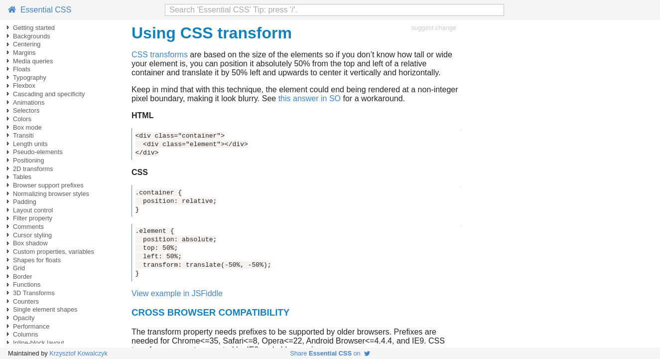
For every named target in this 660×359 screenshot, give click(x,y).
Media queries (33, 61)
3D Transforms (34, 293)
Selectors (26, 110)
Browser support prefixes (48, 185)
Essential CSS (39, 9)
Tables (22, 176)
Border (22, 276)
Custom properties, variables (53, 251)
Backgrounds (31, 36)
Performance (31, 326)
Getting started (34, 27)
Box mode (27, 127)
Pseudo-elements (38, 152)
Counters (26, 301)
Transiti (23, 135)
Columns (25, 334)
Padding (24, 201)
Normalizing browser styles (51, 193)
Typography (29, 77)
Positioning (28, 160)
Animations (28, 102)
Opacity (23, 318)
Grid (19, 268)
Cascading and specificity (49, 94)
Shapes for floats (37, 260)
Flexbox (24, 85)
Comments (28, 226)
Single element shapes (45, 309)
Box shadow (30, 243)
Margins (24, 52)
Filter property (32, 218)
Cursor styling (32, 235)
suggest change (433, 27)
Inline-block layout (38, 343)
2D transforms (33, 169)
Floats (21, 69)
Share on (330, 353)
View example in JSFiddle (177, 293)
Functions (26, 284)
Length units (30, 144)
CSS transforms (160, 54)
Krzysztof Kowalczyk (78, 353)
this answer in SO (309, 98)
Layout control (33, 210)
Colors (22, 119)
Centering (27, 44)
